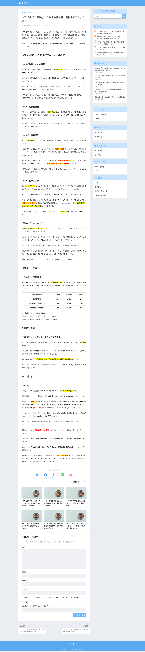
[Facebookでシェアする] (45, 475)
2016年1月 (100, 138)
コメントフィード (101, 192)
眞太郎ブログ (25, 2)
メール (25, 581)
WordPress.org (100, 196)
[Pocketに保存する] (71, 475)
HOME (72, 645)
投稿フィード (99, 188)
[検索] (124, 16)
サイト (24, 589)
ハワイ (84, 482)
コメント (26, 547)
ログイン (98, 184)
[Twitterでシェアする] (37, 475)
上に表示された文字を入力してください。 (37, 606)
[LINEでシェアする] (62, 475)
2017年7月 (100, 134)
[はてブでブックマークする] (54, 475)
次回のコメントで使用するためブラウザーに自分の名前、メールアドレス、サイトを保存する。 (54, 597)
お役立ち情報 (101, 115)
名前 (24, 572)
